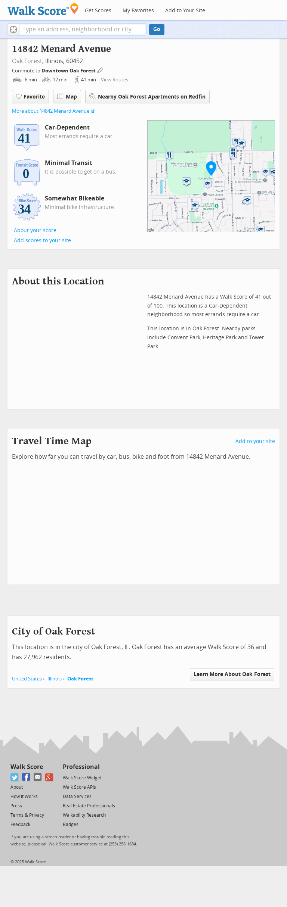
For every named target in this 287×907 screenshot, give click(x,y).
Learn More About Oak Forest (232, 674)
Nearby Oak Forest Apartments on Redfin (147, 96)
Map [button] (67, 96)
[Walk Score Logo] (43, 9)
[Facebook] (26, 777)
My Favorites (138, 10)
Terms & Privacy (27, 815)
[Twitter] (14, 777)
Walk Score (26, 766)
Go (156, 29)
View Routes (114, 79)
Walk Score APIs (79, 787)
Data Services (77, 796)
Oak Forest (27, 61)
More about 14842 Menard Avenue (50, 111)
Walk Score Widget (82, 777)
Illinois (54, 679)
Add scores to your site (42, 240)
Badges (70, 824)
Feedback (20, 824)
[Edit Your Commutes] (100, 69)
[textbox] (82, 29)
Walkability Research (84, 815)
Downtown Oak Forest (69, 71)
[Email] (38, 777)
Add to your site (255, 441)
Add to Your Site (185, 10)
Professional (81, 766)
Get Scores (98, 10)
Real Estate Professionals (89, 805)
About (16, 787)
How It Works (24, 796)
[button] (13, 29)
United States (27, 679)
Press (16, 805)
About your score (35, 230)
